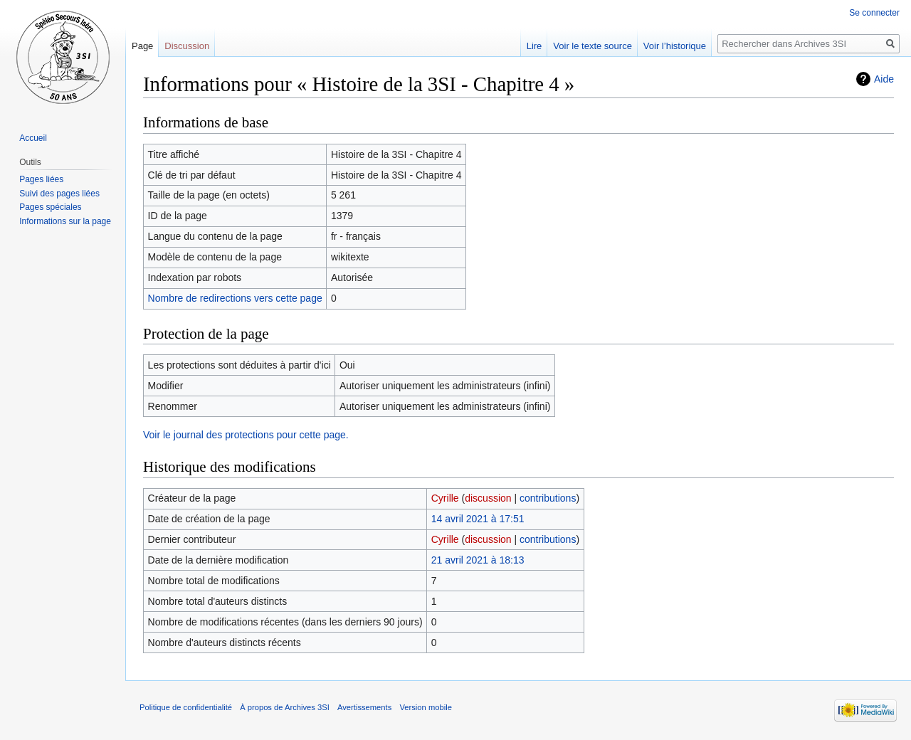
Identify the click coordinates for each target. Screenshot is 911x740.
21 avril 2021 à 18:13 (478, 560)
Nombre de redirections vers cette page (235, 298)
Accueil (33, 138)
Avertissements (364, 707)
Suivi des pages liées (59, 194)
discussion (488, 498)
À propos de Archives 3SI (285, 707)
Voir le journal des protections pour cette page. (246, 434)
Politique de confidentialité (185, 707)
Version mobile (425, 707)
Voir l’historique (674, 46)
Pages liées (41, 179)
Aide (884, 79)
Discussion (186, 46)
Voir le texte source (592, 46)
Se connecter (874, 13)
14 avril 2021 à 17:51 (478, 518)
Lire (534, 46)
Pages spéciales (50, 207)
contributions (548, 498)
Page (142, 46)
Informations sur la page (65, 221)
